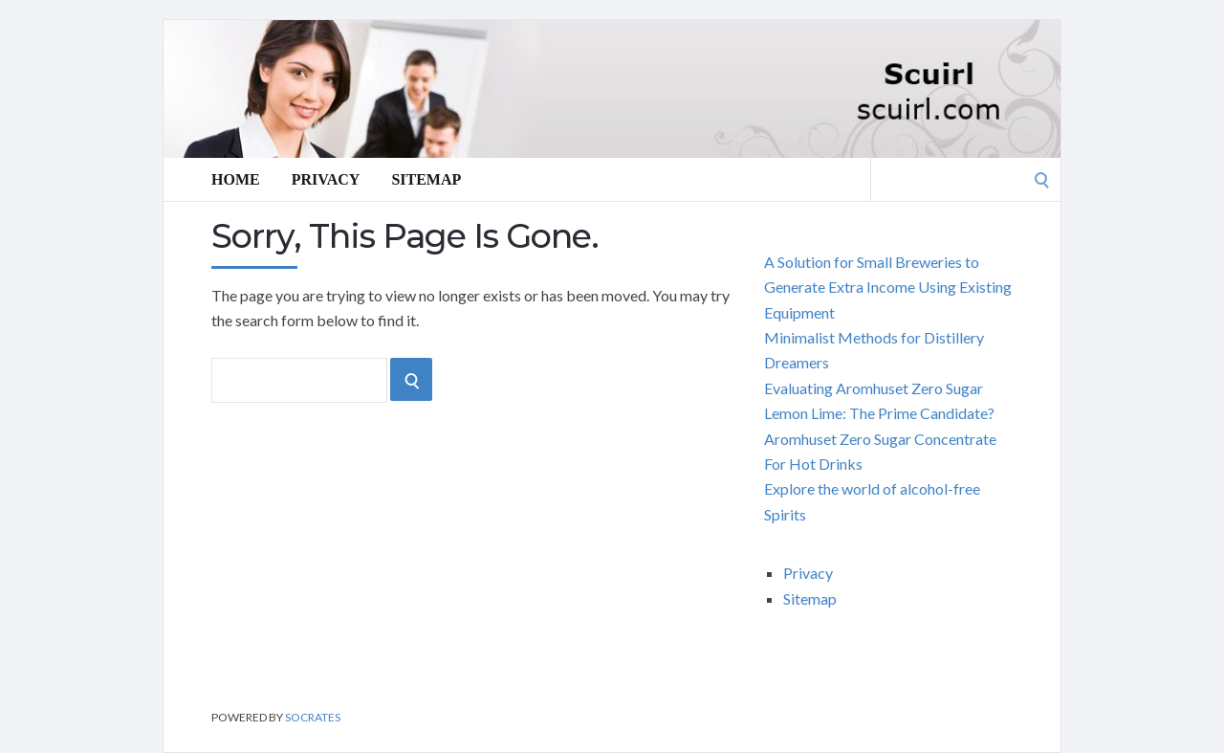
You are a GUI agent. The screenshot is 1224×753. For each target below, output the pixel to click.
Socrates (312, 717)
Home (235, 179)
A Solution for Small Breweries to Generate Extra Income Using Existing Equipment (888, 287)
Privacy (326, 179)
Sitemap (426, 179)
